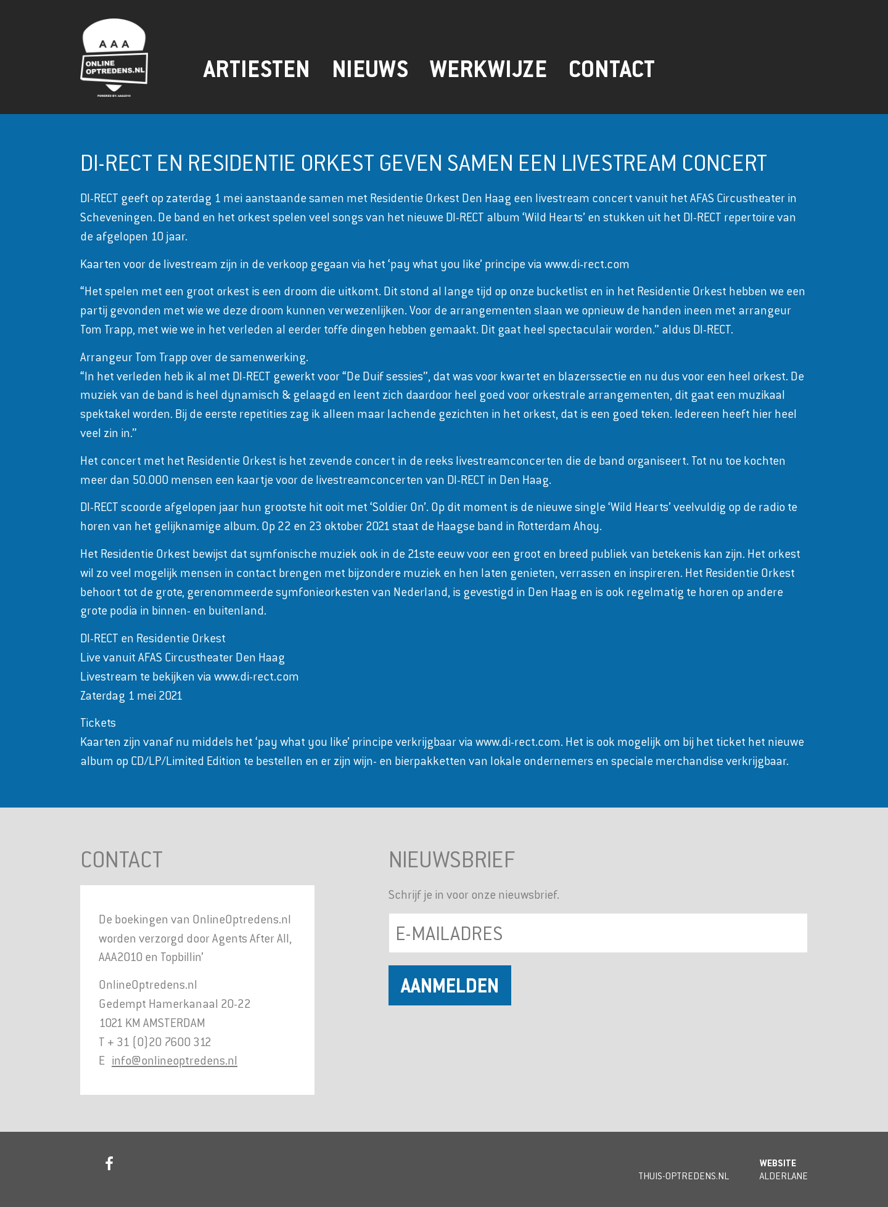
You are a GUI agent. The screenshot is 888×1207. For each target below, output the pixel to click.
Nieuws (370, 69)
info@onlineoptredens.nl (174, 1060)
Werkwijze (488, 69)
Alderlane (784, 1175)
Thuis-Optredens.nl (683, 1175)
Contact (612, 69)
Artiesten (257, 69)
